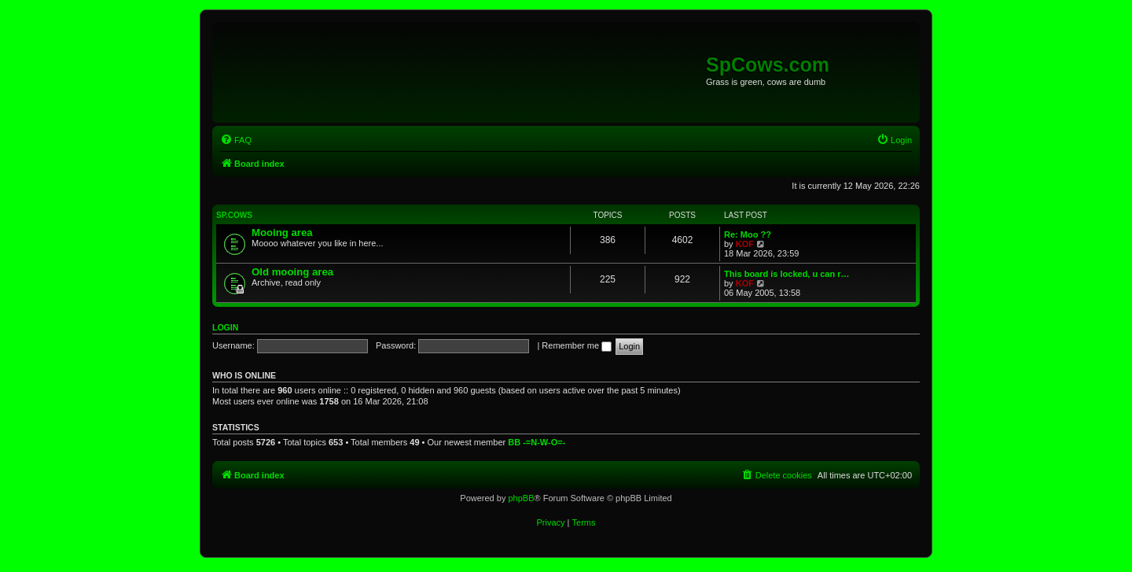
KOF (745, 244)
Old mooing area (292, 272)
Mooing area (282, 232)
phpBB (521, 498)
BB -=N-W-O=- (536, 442)
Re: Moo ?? (747, 234)
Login (225, 327)
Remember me (577, 345)
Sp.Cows (234, 215)
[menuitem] (236, 140)
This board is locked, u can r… (787, 274)
